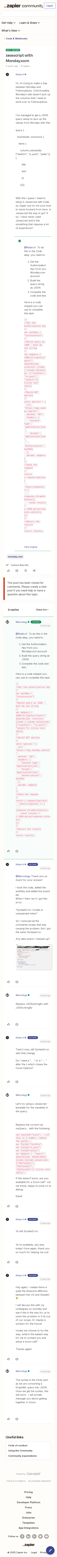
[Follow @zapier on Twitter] (40, 1536)
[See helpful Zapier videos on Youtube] (46, 1536)
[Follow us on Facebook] (22, 1536)
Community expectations (22, 1455)
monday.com (15, 556)
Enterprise (28, 1517)
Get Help (9, 22)
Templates (28, 1522)
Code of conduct (17, 1445)
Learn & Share (30, 22)
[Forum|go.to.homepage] (22, 5)
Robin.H (20, 74)
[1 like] (17, 565)
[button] (49, 6)
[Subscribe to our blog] (34, 1536)
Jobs (28, 1512)
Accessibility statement (39, 1481)
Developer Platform (28, 1502)
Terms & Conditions (16, 1481)
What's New (11, 30)
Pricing (28, 1492)
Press (28, 1507)
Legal (34, 1552)
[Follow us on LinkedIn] (28, 1536)
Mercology (21, 622)
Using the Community (20, 1450)
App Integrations (29, 1527)
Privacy (44, 1552)
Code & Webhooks (17, 38)
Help (28, 1497)
